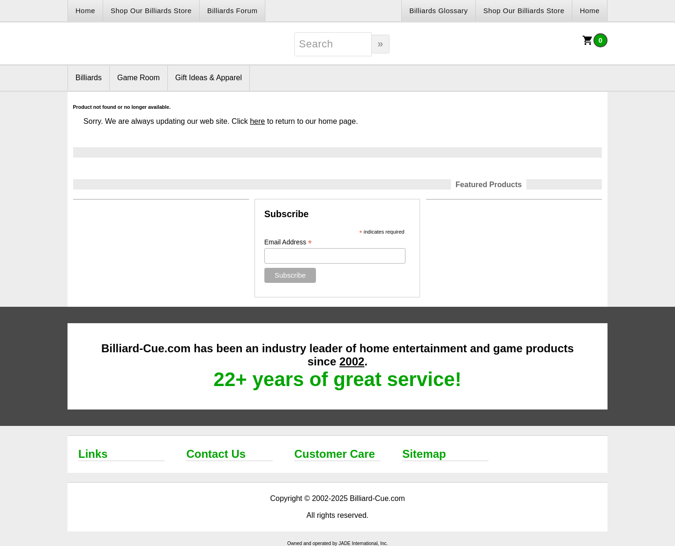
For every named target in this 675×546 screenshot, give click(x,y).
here (257, 121)
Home (85, 11)
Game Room (138, 78)
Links (93, 453)
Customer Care (334, 453)
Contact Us (216, 453)
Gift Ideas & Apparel (208, 78)
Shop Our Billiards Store (151, 11)
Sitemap (424, 453)
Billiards (88, 78)
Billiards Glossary (438, 11)
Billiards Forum (232, 11)
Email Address (288, 242)
